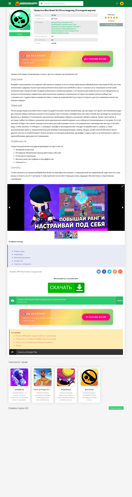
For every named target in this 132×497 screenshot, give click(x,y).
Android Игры (56, 22)
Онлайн (76, 26)
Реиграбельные (68, 28)
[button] (122, 186)
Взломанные (56, 24)
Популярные (56, 28)
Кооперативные (66, 26)
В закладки (111, 25)
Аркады (66, 22)
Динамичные (67, 24)
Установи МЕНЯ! (96, 58)
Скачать (20, 34)
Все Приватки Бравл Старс (65, 32)
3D (71, 22)
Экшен (72, 31)
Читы (67, 31)
